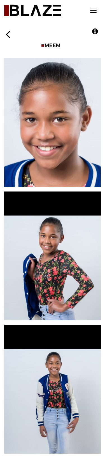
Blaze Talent (32, 10)
